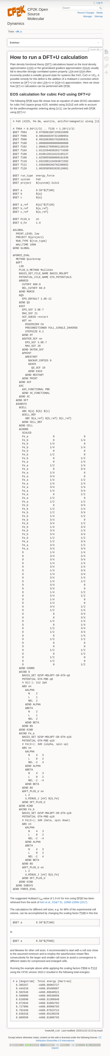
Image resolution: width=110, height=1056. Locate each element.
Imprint (55, 1048)
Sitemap (98, 16)
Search (101, 8)
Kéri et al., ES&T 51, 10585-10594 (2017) (63, 902)
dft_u (19, 31)
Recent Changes (85, 12)
